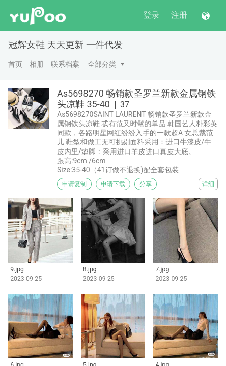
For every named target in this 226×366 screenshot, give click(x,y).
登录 (151, 15)
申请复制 (74, 184)
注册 (179, 15)
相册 (37, 64)
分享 (145, 184)
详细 (208, 184)
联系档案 (65, 64)
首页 (15, 64)
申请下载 (113, 184)
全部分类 (102, 64)
